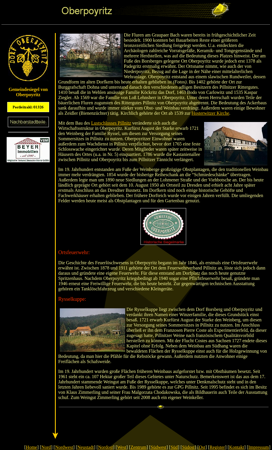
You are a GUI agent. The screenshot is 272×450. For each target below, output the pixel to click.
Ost (202, 447)
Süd (174, 447)
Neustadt (85, 447)
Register (217, 447)
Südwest (158, 447)
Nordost (105, 447)
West (121, 447)
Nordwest (64, 447)
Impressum (258, 447)
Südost (188, 447)
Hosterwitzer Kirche (210, 113)
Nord (46, 447)
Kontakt (236, 447)
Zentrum (139, 447)
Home (31, 447)
